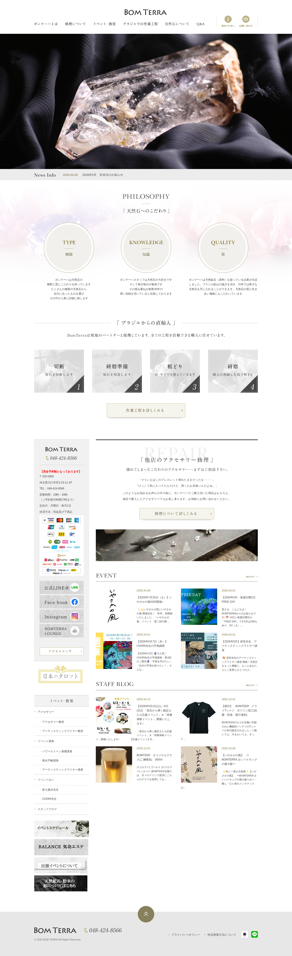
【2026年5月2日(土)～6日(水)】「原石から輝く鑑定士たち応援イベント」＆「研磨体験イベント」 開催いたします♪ (154, 715)
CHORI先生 (49, 798)
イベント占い (46, 779)
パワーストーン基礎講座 (57, 751)
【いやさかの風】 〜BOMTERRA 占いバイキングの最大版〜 (239, 760)
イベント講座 (46, 741)
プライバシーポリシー (185, 934)
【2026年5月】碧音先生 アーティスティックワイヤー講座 (239, 646)
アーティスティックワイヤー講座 (62, 769)
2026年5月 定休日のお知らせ (102, 175)
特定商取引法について (222, 934)
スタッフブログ (47, 809)
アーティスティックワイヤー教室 (62, 731)
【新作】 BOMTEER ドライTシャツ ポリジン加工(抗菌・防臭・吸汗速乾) (239, 710)
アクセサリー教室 (53, 722)
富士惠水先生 (50, 789)
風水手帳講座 (50, 760)
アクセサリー (46, 711)
